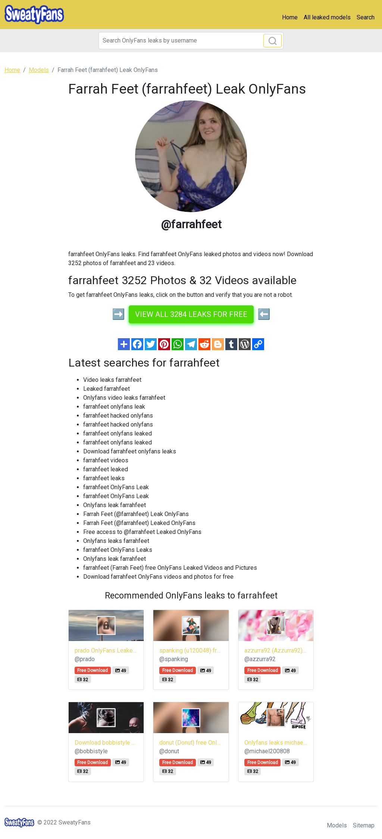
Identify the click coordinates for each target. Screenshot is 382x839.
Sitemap (364, 825)
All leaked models (327, 17)
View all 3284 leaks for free (191, 314)
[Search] (191, 40)
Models (337, 825)
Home (290, 17)
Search (366, 17)
